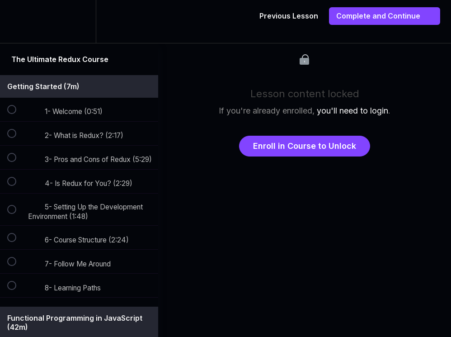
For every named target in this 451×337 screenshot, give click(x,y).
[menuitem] (79, 21)
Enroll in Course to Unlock (304, 146)
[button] (16, 21)
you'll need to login (352, 110)
